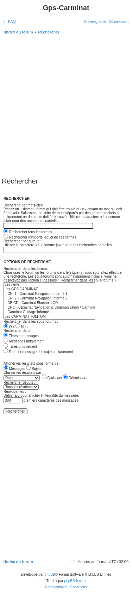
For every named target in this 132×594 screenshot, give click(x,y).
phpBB (50, 574)
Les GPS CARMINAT (49, 289)
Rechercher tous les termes (28, 232)
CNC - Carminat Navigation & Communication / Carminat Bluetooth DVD (49, 307)
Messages (14, 369)
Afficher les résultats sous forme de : (32, 363)
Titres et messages (21, 336)
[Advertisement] (66, 108)
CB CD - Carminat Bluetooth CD (49, 303)
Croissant (52, 378)
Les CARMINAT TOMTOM (49, 317)
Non (21, 327)
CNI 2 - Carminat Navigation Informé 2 (49, 298)
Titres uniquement (20, 346)
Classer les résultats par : (23, 373)
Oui (9, 327)
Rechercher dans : (18, 331)
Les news (49, 285)
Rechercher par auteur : (22, 241)
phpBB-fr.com (75, 581)
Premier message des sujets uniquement (38, 352)
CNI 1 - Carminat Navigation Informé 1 (49, 294)
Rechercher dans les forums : (27, 269)
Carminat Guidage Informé (49, 312)
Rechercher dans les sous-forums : (31, 321)
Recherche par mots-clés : (24, 205)
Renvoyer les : (15, 392)
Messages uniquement (24, 341)
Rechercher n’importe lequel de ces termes (40, 237)
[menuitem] (11, 21)
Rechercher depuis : (19, 382)
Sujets (34, 369)
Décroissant (75, 378)
